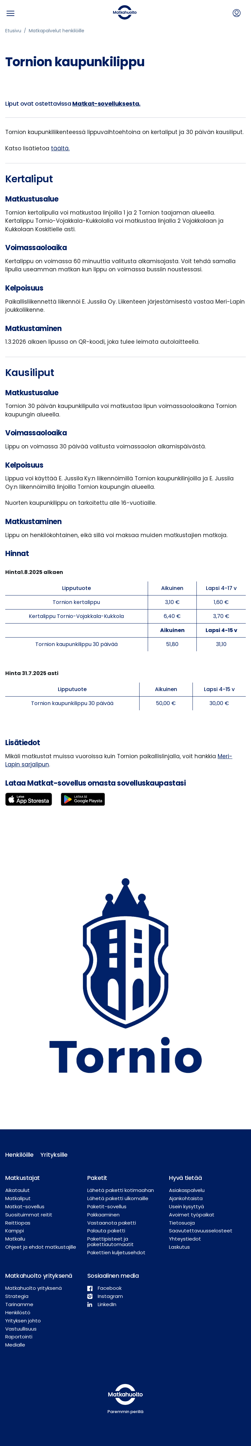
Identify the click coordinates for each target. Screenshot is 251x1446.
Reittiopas (17, 1222)
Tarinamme (19, 1304)
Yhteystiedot (185, 1238)
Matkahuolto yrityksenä (33, 1288)
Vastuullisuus (21, 1328)
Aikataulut (17, 1190)
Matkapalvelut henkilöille (56, 30)
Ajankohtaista (186, 1198)
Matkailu (15, 1238)
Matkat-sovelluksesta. (106, 103)
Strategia (16, 1296)
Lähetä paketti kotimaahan (120, 1190)
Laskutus (179, 1246)
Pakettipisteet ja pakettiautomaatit (110, 1241)
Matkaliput (18, 1198)
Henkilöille (17, 1155)
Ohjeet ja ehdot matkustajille (40, 1246)
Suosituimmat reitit (28, 1214)
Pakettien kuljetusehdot (116, 1252)
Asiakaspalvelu (187, 1190)
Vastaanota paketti (111, 1222)
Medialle (15, 1344)
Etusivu (13, 30)
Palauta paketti (106, 1230)
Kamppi (14, 1230)
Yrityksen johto (23, 1320)
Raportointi (18, 1336)
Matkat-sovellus (24, 1206)
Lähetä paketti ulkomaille (117, 1198)
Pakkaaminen (103, 1214)
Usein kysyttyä (186, 1206)
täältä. (60, 148)
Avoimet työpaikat (191, 1214)
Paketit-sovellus (106, 1206)
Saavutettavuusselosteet (200, 1230)
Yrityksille (53, 1155)
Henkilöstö (17, 1312)
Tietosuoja (182, 1222)
